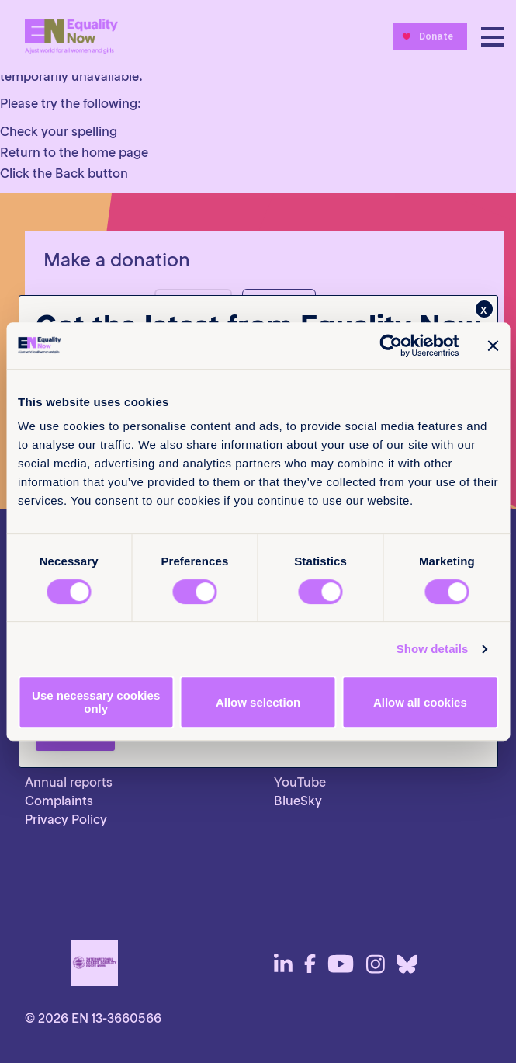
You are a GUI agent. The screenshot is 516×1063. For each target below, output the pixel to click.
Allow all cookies (420, 702)
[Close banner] (492, 345)
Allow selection (258, 702)
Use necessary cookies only (96, 702)
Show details (433, 648)
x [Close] (483, 309)
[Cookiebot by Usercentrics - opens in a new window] (391, 345)
